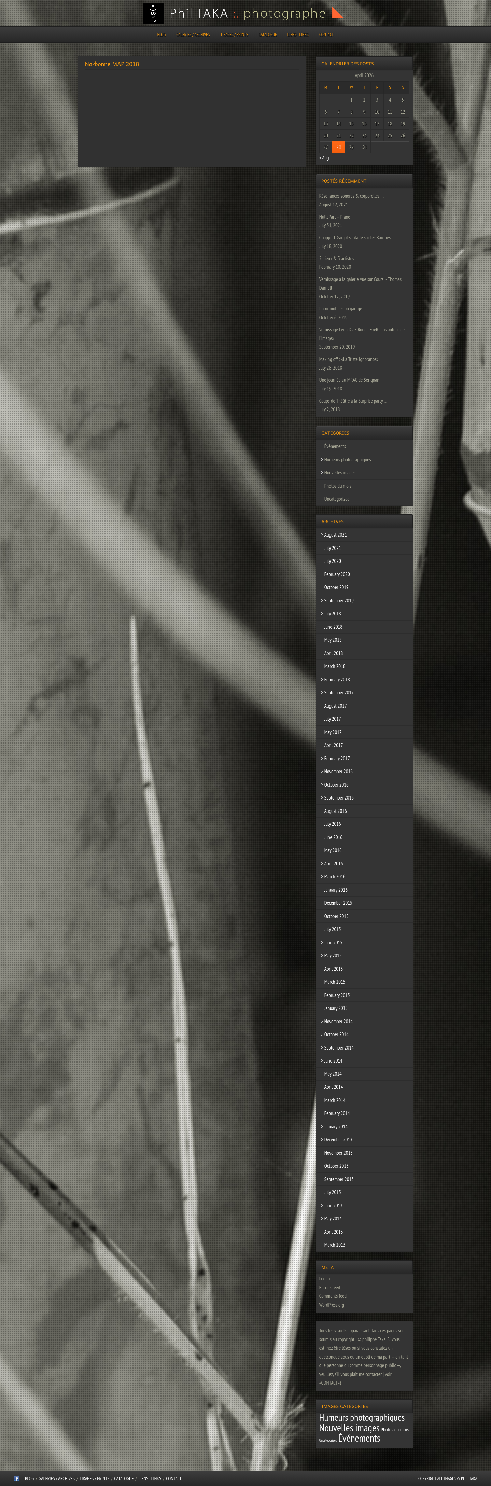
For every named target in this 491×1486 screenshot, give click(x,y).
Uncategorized (337, 499)
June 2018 (333, 627)
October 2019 (336, 587)
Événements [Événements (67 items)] (359, 1437)
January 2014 (336, 1126)
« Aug (324, 157)
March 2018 (335, 666)
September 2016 (339, 797)
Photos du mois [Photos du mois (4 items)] (395, 1429)
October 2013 (336, 1166)
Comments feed (333, 1296)
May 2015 (333, 955)
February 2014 (337, 1113)
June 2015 (333, 942)
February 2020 (337, 574)
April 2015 (333, 969)
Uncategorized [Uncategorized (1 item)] (328, 1440)
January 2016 (336, 890)
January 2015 (336, 1008)
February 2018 (337, 679)
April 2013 (333, 1231)
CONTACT (326, 35)
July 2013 (332, 1192)
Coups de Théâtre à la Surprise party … (353, 401)
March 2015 (335, 981)
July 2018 (332, 613)
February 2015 (337, 995)
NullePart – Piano (334, 216)
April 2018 (333, 653)
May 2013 (333, 1218)
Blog (161, 35)
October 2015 (336, 916)
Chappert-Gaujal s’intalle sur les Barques (355, 237)
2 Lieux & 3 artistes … (339, 258)
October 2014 (336, 1034)
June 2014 (333, 1060)
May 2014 (333, 1074)
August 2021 (335, 534)
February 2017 (337, 758)
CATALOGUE (268, 35)
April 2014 (333, 1087)
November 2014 (338, 1021)
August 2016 (335, 811)
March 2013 (335, 1244)
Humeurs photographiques (347, 459)
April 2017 (333, 745)
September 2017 (339, 692)
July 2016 (332, 824)
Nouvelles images (339, 472)
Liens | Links (298, 35)
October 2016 (336, 784)
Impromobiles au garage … (342, 308)
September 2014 (339, 1047)
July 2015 (332, 929)
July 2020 (332, 561)
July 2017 (332, 719)
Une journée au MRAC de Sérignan (349, 380)
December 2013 (338, 1139)
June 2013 (333, 1205)
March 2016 (335, 876)
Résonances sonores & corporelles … (351, 196)
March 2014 (335, 1100)
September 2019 (339, 600)
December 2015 (338, 903)
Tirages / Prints (234, 35)
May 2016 (333, 850)
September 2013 (339, 1179)
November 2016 (338, 771)
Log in (324, 1278)
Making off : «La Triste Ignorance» (348, 359)
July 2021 (332, 548)
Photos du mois (337, 486)
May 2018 (333, 640)
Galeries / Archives (193, 35)
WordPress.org (331, 1305)
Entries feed (329, 1287)
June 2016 (333, 837)
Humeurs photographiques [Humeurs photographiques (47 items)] (362, 1417)
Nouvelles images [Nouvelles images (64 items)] (349, 1427)
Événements (335, 446)
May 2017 (333, 732)
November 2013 (338, 1153)
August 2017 (335, 706)
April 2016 (333, 863)
